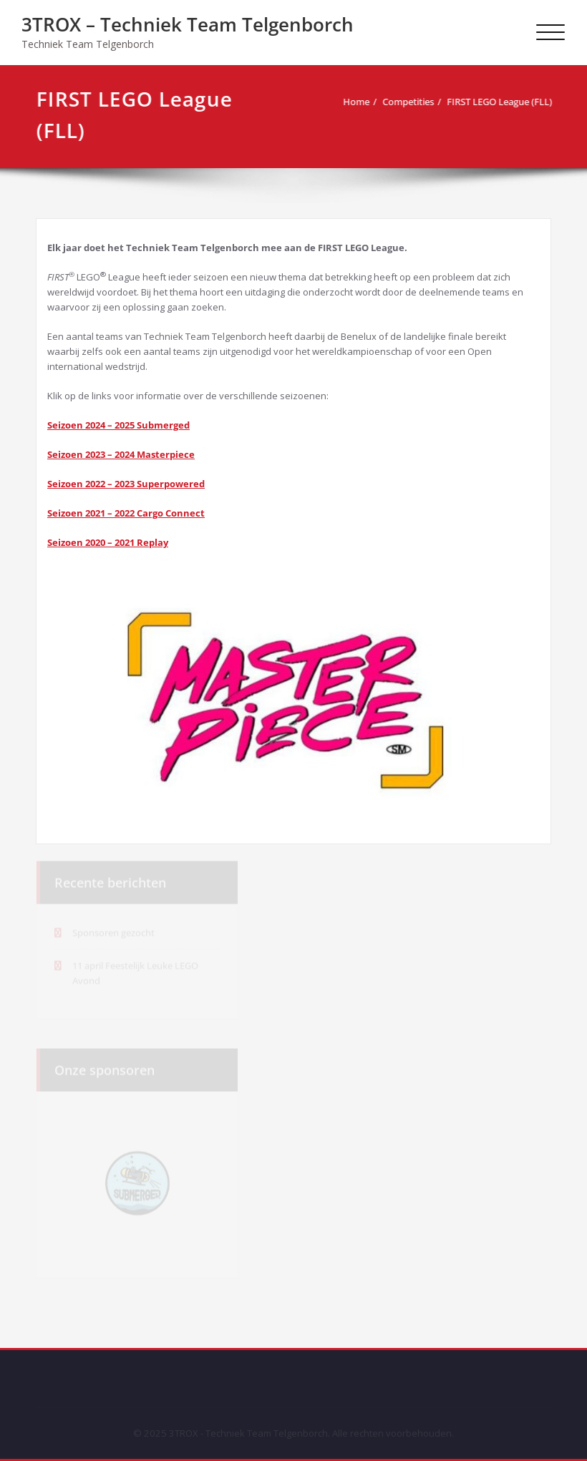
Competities (406, 101)
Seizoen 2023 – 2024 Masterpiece (121, 454)
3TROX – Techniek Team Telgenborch (187, 24)
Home (354, 101)
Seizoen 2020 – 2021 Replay (107, 542)
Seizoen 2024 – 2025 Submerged (118, 425)
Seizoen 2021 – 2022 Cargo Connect (126, 513)
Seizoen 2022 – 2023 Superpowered (126, 483)
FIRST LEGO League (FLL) (497, 101)
